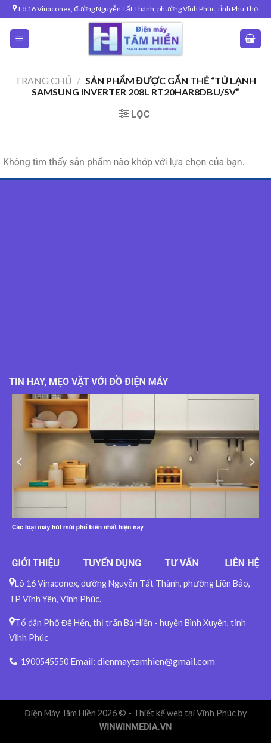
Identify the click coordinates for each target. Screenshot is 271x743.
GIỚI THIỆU (36, 563)
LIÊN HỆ (242, 563)
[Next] (251, 462)
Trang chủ (43, 80)
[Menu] (20, 39)
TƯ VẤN (182, 563)
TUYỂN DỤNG (112, 563)
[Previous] (20, 462)
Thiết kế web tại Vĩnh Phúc (185, 713)
